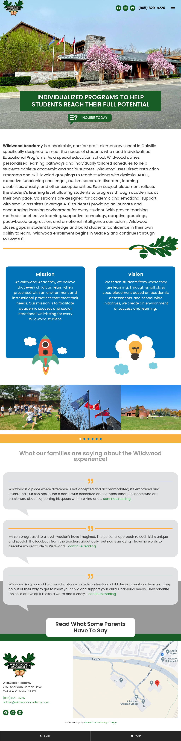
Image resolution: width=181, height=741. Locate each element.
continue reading (117, 498)
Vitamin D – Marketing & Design (100, 723)
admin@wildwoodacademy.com (26, 702)
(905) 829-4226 (14, 698)
